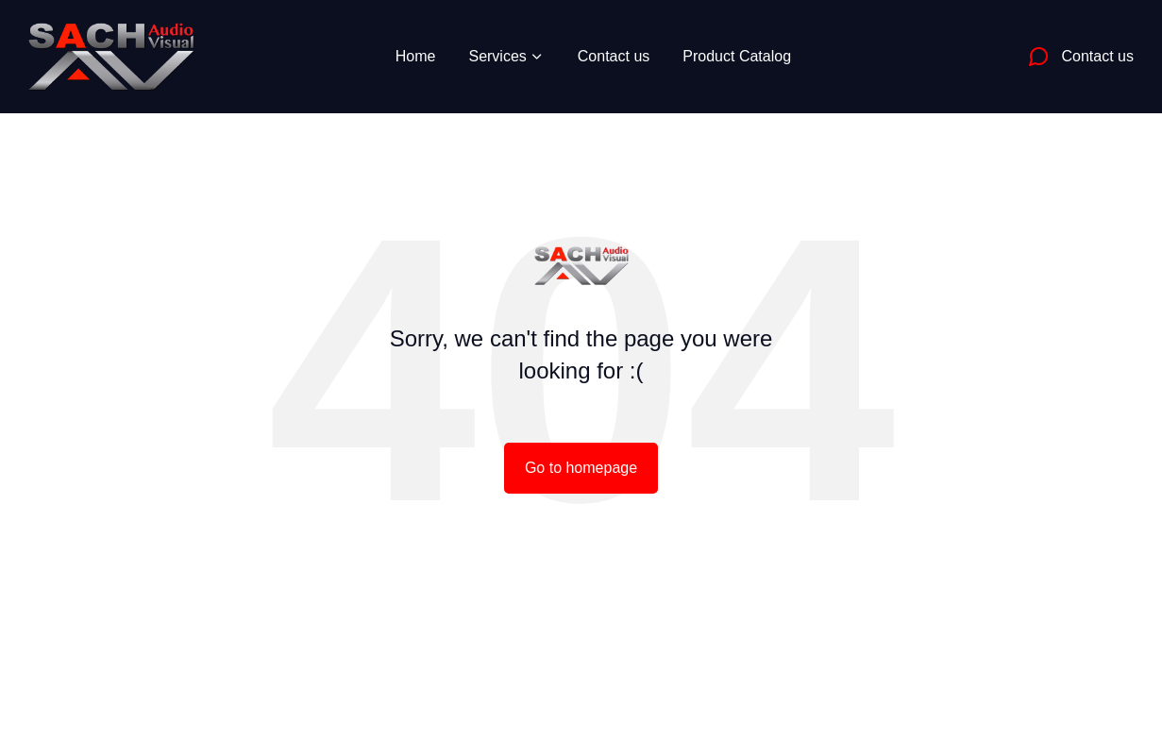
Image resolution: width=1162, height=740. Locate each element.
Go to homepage (581, 468)
